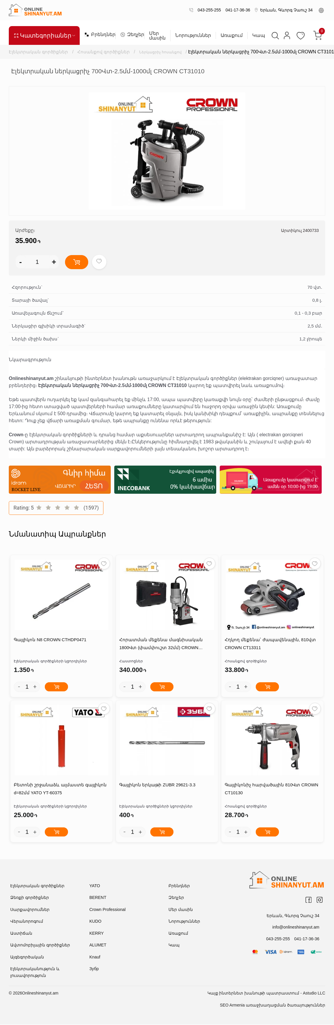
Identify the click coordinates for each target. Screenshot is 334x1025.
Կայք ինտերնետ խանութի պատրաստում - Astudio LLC (266, 993)
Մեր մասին (157, 35)
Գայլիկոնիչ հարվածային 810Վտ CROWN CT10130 (271, 789)
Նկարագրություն (30, 359)
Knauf (94, 957)
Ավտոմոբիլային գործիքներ (40, 945)
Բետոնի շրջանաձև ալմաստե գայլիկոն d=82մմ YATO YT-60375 (59, 789)
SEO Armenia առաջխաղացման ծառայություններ (272, 1005)
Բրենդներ (97, 34)
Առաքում (231, 35)
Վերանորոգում (26, 921)
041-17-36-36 (236, 10)
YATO (94, 886)
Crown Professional (107, 909)
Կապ (258, 35)
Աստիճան (21, 933)
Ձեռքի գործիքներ (29, 898)
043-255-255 (208, 10)
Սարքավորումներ (30, 909)
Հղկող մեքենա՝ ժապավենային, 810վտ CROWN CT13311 (270, 644)
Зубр (93, 969)
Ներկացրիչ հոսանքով (166, 51)
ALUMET (97, 945)
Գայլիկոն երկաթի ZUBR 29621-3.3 (157, 785)
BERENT (97, 898)
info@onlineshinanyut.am (296, 927)
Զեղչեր (129, 34)
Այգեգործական (27, 957)
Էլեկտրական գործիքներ (38, 51)
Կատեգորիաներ (44, 35)
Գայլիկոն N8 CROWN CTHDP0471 (49, 640)
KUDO (95, 921)
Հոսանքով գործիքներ (104, 51)
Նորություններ (193, 35)
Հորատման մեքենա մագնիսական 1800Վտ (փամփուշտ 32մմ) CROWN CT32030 (160, 645)
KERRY (96, 933)
